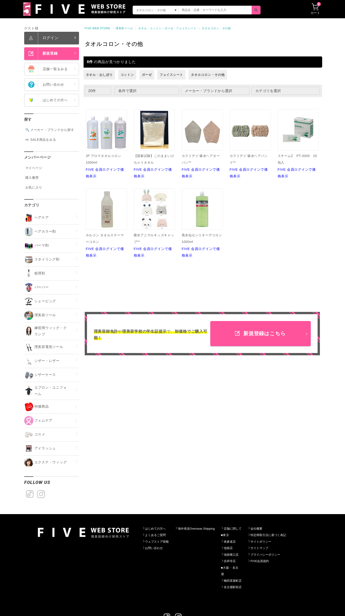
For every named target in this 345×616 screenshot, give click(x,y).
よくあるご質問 (157, 535)
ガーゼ (147, 75)
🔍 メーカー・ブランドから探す (49, 130)
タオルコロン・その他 (216, 28)
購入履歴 (32, 177)
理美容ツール (124, 28)
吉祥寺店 (240, 561)
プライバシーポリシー (279, 555)
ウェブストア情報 (158, 542)
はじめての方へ (157, 529)
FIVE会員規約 (273, 561)
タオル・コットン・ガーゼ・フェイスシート (167, 28)
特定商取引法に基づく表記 (283, 535)
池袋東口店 (241, 555)
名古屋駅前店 (243, 581)
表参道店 (240, 542)
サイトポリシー (274, 542)
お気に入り (33, 187)
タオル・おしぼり (99, 75)
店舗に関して (243, 529)
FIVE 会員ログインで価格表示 (106, 143)
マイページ (33, 168)
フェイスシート (171, 75)
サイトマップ (273, 548)
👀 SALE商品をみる (40, 139)
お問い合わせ (155, 548)
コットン (127, 75)
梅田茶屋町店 (243, 574)
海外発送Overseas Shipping (202, 529)
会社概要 (269, 529)
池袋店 (238, 548)
